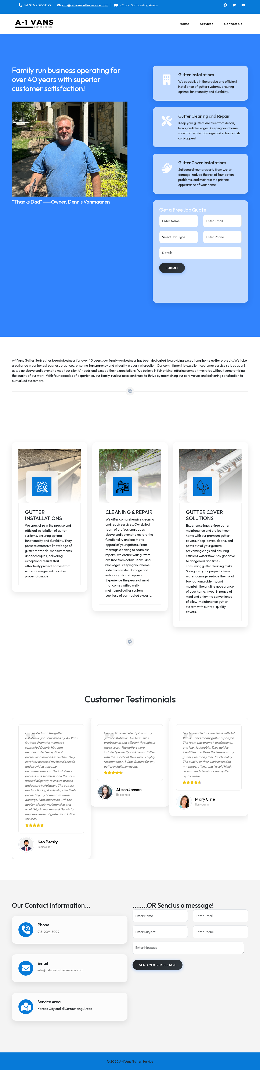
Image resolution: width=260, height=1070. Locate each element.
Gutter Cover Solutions (204, 515)
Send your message (157, 965)
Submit (172, 268)
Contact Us (233, 24)
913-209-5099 (48, 931)
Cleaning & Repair (128, 512)
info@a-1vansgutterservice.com (85, 5)
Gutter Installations (43, 515)
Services (206, 24)
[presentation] (191, 284)
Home (184, 24)
